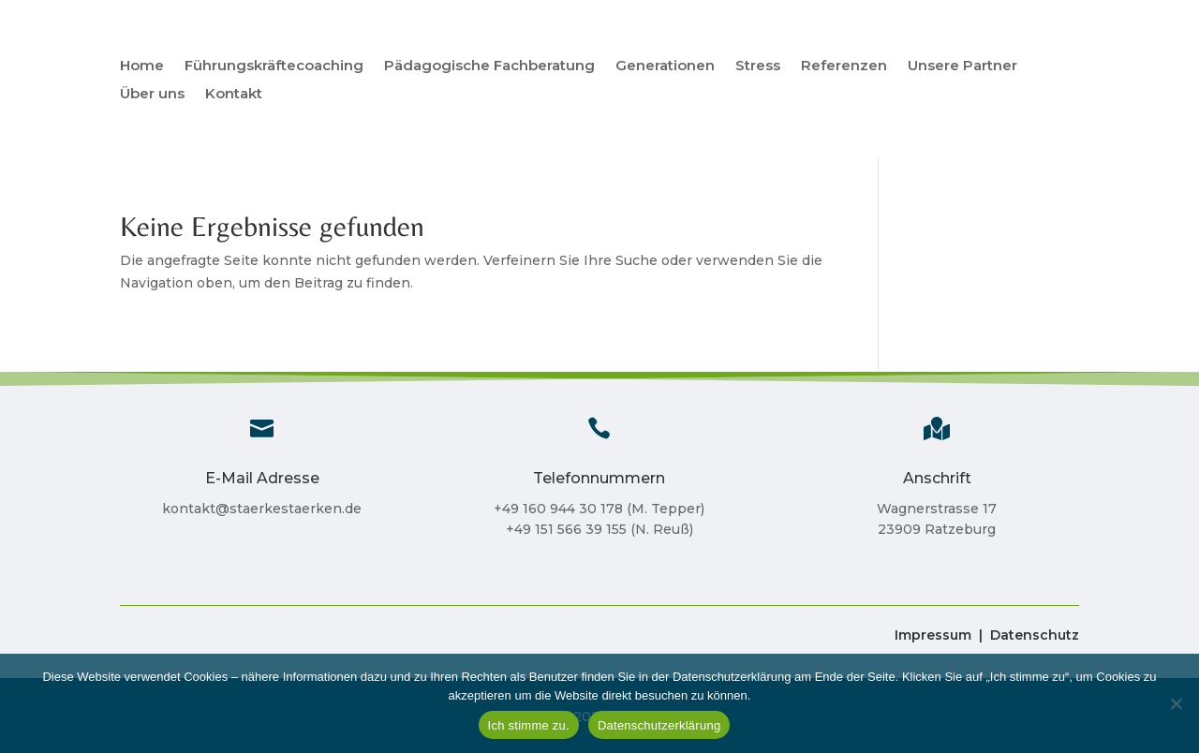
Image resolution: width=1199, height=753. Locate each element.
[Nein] (1175, 703)
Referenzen (844, 66)
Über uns (152, 94)
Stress (757, 66)
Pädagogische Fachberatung (489, 66)
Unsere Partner (962, 66)
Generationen (665, 66)
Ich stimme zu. (529, 725)
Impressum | (939, 635)
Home (142, 66)
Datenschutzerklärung (659, 725)
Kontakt (233, 94)
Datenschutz (1034, 635)
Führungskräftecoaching (274, 66)
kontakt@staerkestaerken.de (262, 508)
